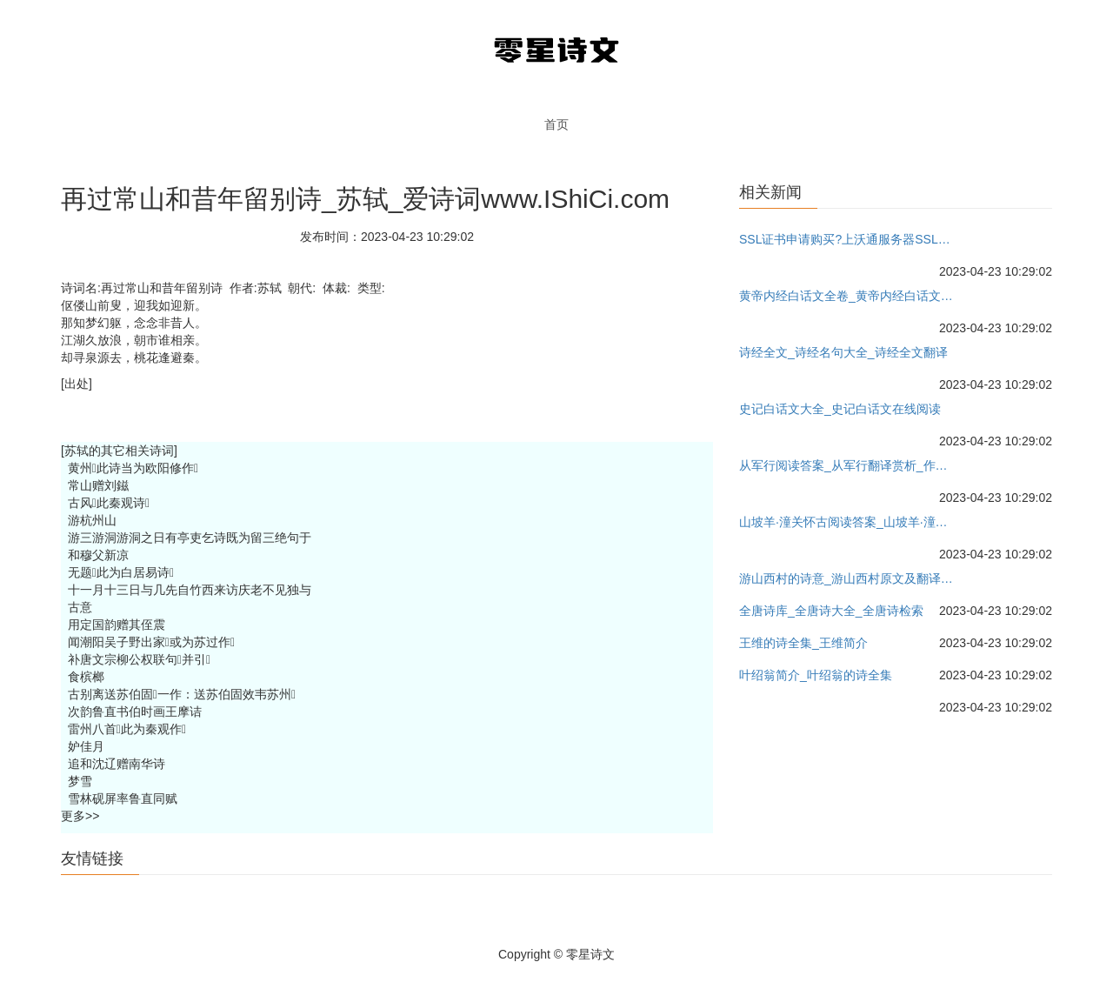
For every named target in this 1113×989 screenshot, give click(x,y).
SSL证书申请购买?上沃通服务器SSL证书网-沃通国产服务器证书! (848, 239)
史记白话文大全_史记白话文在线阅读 (840, 409)
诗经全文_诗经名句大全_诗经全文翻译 (843, 352)
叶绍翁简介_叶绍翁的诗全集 (815, 675)
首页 (556, 124)
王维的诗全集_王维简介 (803, 643)
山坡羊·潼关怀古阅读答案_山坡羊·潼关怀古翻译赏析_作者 (848, 522)
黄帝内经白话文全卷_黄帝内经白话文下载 (848, 296)
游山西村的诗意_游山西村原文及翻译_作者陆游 (848, 578)
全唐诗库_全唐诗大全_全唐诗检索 (831, 611)
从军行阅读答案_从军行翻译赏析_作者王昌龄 (848, 465)
